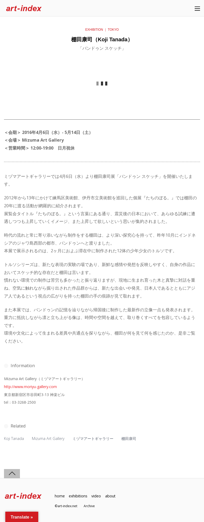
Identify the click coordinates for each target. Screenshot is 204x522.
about (111, 495)
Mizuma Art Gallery (48, 438)
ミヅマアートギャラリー (93, 438)
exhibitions (78, 495)
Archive (89, 505)
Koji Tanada (14, 438)
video (97, 495)
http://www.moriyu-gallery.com (30, 386)
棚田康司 (129, 438)
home (60, 495)
